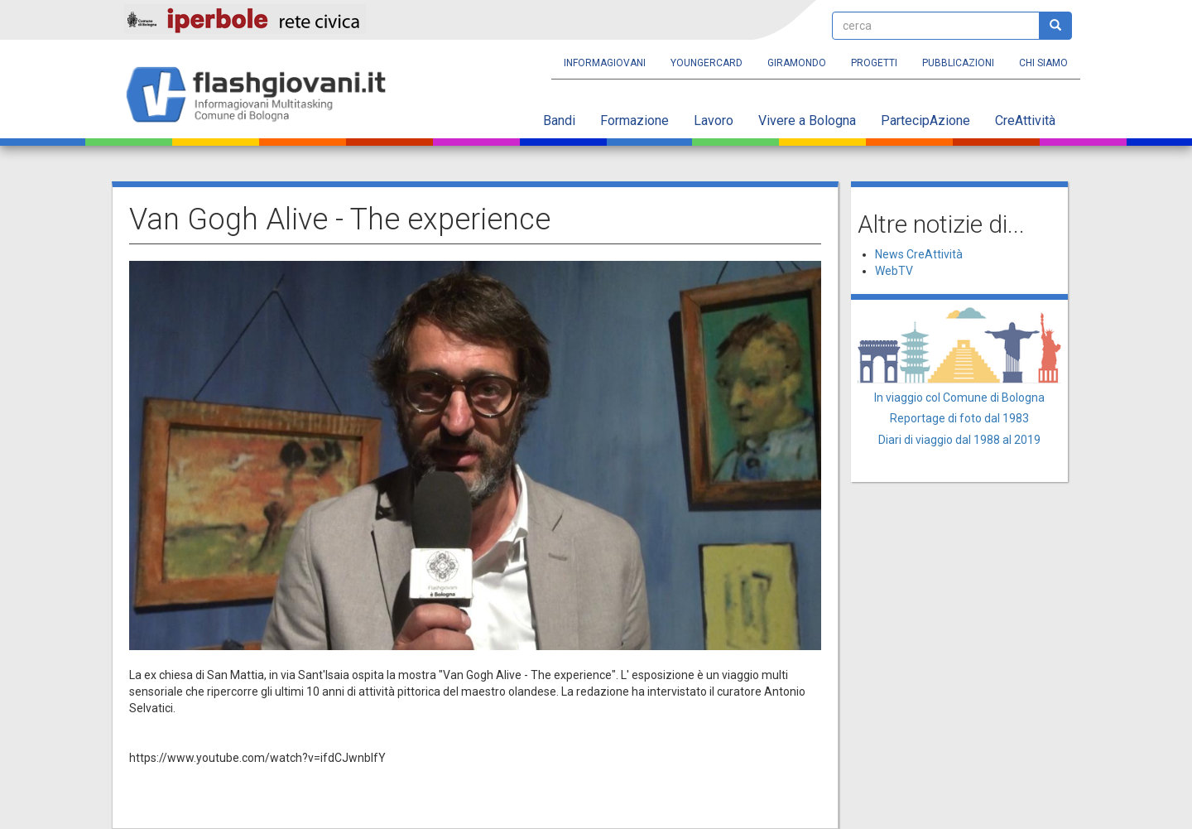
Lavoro (713, 120)
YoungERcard (706, 63)
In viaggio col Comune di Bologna (959, 397)
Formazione (634, 120)
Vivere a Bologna (807, 120)
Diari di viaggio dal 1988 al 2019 (959, 439)
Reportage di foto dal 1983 (959, 418)
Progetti (874, 63)
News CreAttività (919, 254)
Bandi (559, 120)
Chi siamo (1043, 63)
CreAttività (1025, 120)
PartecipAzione (925, 120)
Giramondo (796, 63)
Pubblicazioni (958, 63)
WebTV (894, 270)
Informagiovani (605, 63)
